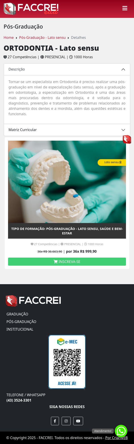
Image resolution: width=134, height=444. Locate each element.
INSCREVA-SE (67, 261)
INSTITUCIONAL (19, 329)
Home (9, 37)
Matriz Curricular (22, 129)
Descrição (16, 69)
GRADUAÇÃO (17, 314)
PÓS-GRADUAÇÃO (21, 321)
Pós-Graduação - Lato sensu (42, 37)
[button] (55, 421)
